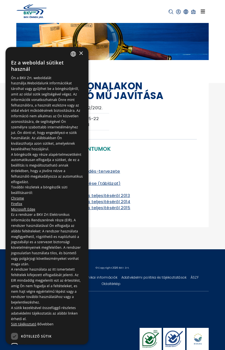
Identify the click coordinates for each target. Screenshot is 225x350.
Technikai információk (99, 277)
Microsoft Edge (23, 209)
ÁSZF (194, 277)
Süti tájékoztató (23, 324)
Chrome (17, 198)
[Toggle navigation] (203, 11)
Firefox (16, 203)
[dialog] (47, 195)
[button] (171, 11)
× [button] (81, 53)
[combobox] (73, 54)
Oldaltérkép (111, 283)
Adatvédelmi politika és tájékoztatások (154, 277)
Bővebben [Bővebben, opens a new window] (45, 324)
